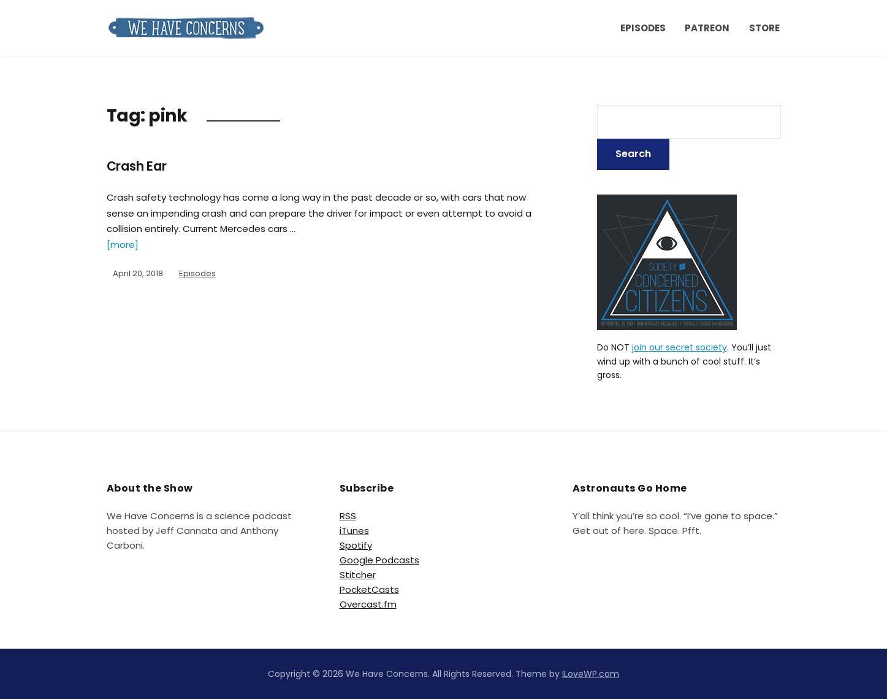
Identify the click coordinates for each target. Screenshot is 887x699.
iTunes (354, 530)
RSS (348, 515)
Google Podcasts (379, 560)
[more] (123, 244)
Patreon (707, 27)
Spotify (356, 545)
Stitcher (358, 574)
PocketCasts (369, 589)
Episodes (643, 27)
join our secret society (679, 347)
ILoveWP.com (590, 674)
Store (764, 27)
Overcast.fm (368, 604)
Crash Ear (141, 166)
